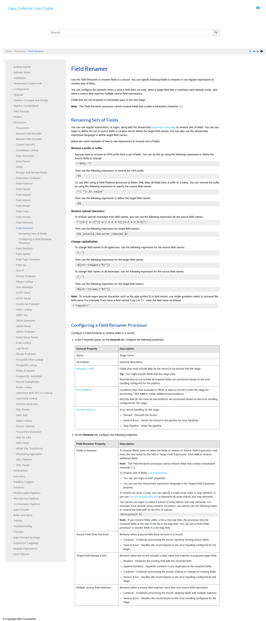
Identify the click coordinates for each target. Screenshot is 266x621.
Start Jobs (22, 415)
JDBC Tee (22, 315)
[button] (12, 67)
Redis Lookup (24, 387)
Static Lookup (24, 420)
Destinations (20, 470)
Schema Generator (27, 403)
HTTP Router (23, 298)
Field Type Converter (28, 259)
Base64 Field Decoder (29, 133)
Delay (19, 167)
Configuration (21, 89)
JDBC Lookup (24, 309)
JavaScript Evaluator (28, 304)
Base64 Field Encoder (29, 139)
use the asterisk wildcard (143, 496)
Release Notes (21, 72)
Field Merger (23, 205)
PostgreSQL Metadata (29, 376)
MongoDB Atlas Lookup (29, 359)
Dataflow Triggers (23, 481)
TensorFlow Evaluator (28, 431)
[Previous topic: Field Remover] (254, 51)
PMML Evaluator (25, 370)
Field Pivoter (23, 217)
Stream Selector (25, 426)
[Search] (216, 32)
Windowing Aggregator (29, 454)
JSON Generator (25, 320)
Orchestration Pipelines (26, 504)
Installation (19, 77)
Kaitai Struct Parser (27, 337)
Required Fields (85, 368)
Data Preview (21, 509)
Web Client (22, 442)
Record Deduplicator (28, 381)
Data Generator (25, 155)
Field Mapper (23, 194)
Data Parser (23, 161)
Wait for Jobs (23, 437)
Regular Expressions (25, 548)
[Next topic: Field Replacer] (258, 51)
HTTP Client (23, 292)
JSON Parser (23, 326)
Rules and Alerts (22, 515)
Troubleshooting (22, 526)
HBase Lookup (24, 281)
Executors (19, 476)
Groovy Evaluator (26, 276)
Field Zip (21, 265)
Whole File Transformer (29, 448)
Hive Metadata (24, 287)
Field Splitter (23, 254)
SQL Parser (23, 409)
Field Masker (23, 200)
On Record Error (85, 409)
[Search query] (134, 32)
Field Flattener (24, 183)
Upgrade (18, 94)
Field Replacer (24, 248)
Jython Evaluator (25, 331)
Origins (17, 116)
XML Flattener (24, 459)
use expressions (158, 472)
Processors (20, 51)
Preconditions (84, 389)
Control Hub (27, 83)
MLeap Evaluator (26, 353)
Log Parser (22, 348)
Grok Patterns (21, 554)
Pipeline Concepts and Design (30, 100)
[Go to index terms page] (257, 8)
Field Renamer (36, 51)
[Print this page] (262, 51)
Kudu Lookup (23, 342)
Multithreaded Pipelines (26, 493)
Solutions (18, 487)
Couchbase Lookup (27, 150)
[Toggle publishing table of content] (6, 60)
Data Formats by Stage (26, 537)
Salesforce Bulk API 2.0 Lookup (34, 392)
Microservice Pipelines (26, 498)
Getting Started (22, 66)
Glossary (18, 531)
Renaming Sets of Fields (33, 233)
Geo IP (20, 270)
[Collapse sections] (250, 51)
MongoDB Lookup (26, 365)
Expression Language (25, 543)
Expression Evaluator (28, 178)
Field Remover (24, 222)
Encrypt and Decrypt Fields (31, 172)
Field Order (22, 211)
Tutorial (17, 520)
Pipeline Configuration (26, 105)
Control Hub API (25, 144)
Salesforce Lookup (26, 398)
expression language (164, 127)
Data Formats (21, 111)
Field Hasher (23, 189)
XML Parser (23, 465)
